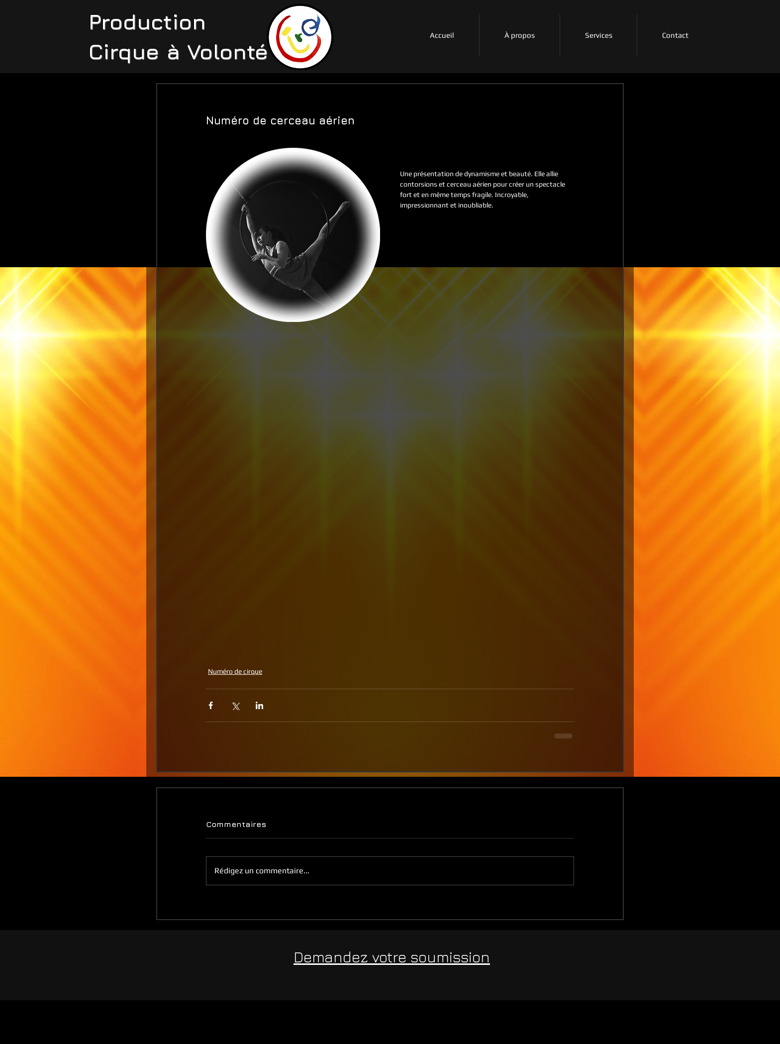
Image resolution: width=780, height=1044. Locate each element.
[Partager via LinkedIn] (259, 705)
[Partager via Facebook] (210, 705)
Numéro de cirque (235, 671)
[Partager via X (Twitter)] (235, 705)
